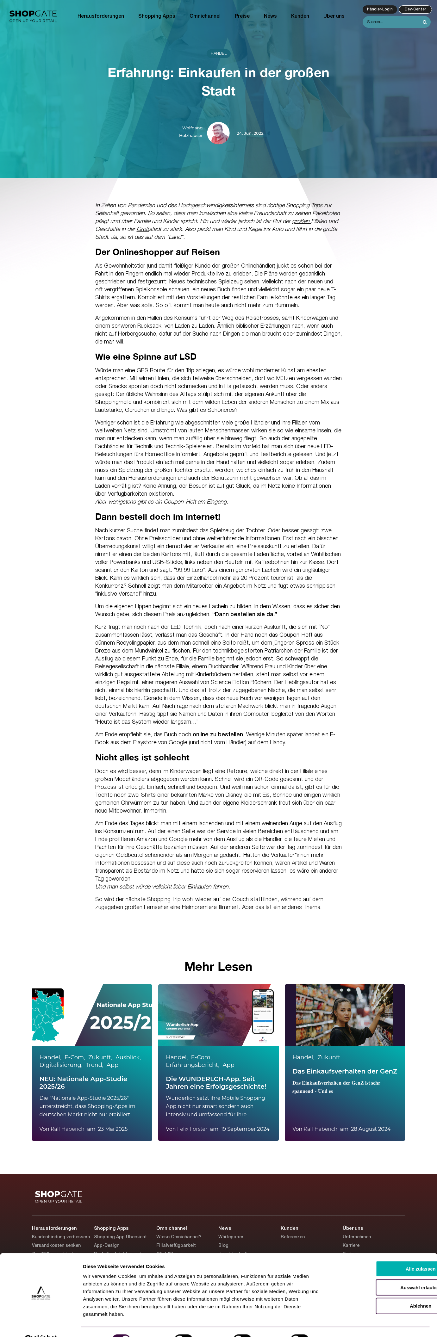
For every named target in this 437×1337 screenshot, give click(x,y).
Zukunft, (100, 1057)
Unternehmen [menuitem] (357, 1237)
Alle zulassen (384, 1253)
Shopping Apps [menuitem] (156, 16)
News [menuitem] (270, 16)
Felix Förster (192, 1129)
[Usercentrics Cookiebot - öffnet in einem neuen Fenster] (41, 1324)
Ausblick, (128, 1057)
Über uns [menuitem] (334, 16)
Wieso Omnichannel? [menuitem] (178, 1237)
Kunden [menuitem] (300, 16)
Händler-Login (380, 9)
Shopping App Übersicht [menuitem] (120, 1237)
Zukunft (328, 1057)
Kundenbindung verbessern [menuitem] (61, 1237)
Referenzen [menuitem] (293, 1237)
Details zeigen (337, 1324)
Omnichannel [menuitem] (205, 16)
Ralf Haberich (67, 1129)
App (112, 1065)
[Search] (397, 22)
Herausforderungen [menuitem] (101, 16)
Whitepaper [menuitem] (230, 1237)
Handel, (50, 1057)
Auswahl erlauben (384, 1272)
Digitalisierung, (61, 1065)
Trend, (94, 1065)
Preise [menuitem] (242, 16)
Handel (219, 53)
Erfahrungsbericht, (192, 1065)
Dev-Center (415, 9)
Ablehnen (384, 1291)
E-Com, (75, 1057)
